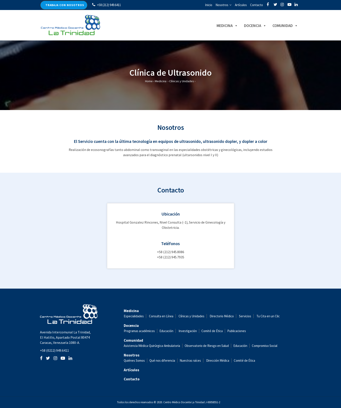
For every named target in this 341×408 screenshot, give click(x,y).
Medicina (227, 25)
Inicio (208, 5)
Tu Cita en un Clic (268, 316)
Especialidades (134, 316)
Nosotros (222, 5)
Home (149, 81)
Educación (166, 331)
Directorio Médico (222, 316)
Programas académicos (139, 331)
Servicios (245, 316)
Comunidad (285, 25)
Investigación (188, 331)
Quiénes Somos (134, 360)
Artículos (241, 5)
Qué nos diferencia (162, 360)
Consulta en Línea (161, 316)
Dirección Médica (217, 360)
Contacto (256, 5)
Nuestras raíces (190, 360)
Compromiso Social (264, 346)
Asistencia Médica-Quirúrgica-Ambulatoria (152, 346)
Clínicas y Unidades (181, 81)
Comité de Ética (212, 331)
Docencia (255, 25)
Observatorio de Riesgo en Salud (207, 346)
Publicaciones (236, 331)
